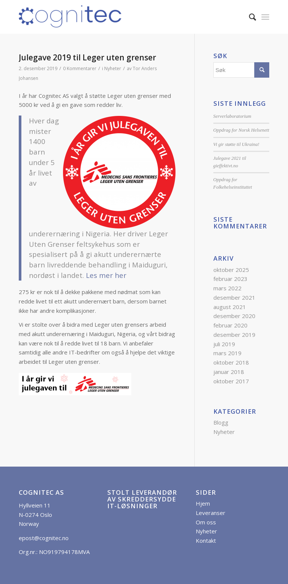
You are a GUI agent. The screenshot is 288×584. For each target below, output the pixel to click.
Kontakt (206, 540)
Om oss (206, 522)
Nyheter (112, 68)
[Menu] (265, 17)
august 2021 (229, 307)
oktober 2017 (231, 381)
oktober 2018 (231, 362)
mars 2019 (227, 353)
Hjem (203, 503)
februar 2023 (230, 278)
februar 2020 (230, 325)
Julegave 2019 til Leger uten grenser (87, 57)
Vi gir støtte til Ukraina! (236, 144)
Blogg (220, 422)
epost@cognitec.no (44, 538)
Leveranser (210, 512)
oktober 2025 (231, 269)
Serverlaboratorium (232, 116)
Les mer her (106, 275)
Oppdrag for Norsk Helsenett (241, 130)
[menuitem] (249, 17)
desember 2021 (234, 297)
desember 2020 (234, 316)
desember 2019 (234, 334)
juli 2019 (224, 344)
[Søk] (249, 17)
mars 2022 (227, 288)
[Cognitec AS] (70, 17)
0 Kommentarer (79, 68)
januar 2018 (228, 371)
